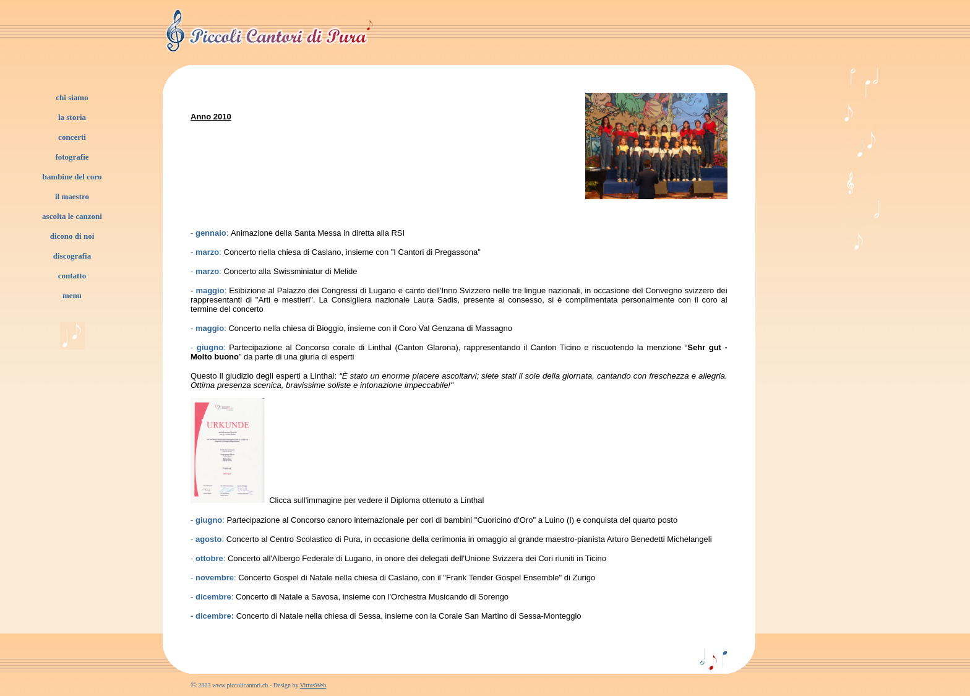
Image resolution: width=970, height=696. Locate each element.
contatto (72, 275)
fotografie (71, 156)
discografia (72, 255)
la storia (72, 117)
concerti (72, 137)
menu (72, 295)
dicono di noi (72, 236)
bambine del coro (72, 176)
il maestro (72, 196)
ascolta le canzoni (72, 216)
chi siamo (72, 97)
